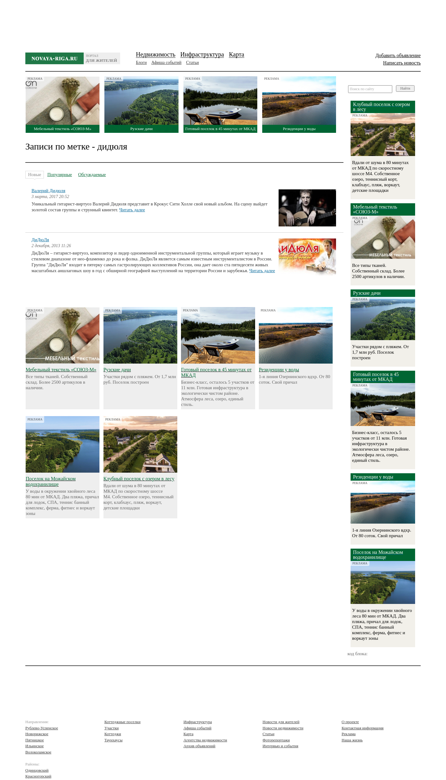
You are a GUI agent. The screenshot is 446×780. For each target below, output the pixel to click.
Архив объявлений (199, 746)
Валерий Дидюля (48, 190)
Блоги (141, 62)
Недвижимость (155, 54)
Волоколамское (38, 752)
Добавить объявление (398, 55)
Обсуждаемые (92, 174)
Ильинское (34, 746)
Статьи (192, 62)
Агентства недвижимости (205, 740)
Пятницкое (34, 740)
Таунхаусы (113, 740)
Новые (34, 175)
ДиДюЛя (40, 239)
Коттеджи (112, 734)
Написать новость (402, 62)
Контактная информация (363, 728)
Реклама (349, 734)
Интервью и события (280, 746)
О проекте (350, 721)
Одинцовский (36, 770)
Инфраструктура (202, 54)
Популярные (59, 174)
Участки (111, 728)
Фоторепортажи (276, 740)
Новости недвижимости (283, 728)
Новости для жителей (281, 721)
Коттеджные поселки (122, 721)
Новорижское (36, 734)
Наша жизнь (352, 740)
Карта (236, 54)
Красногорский (38, 776)
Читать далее (132, 209)
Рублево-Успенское (41, 728)
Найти (405, 88)
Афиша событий (166, 62)
